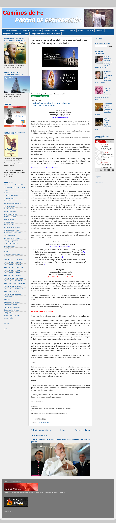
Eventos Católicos (10, 209)
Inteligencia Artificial (10, 214)
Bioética (6, 193)
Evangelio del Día (50, 30)
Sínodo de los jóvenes (11, 310)
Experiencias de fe (10, 211)
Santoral (6, 299)
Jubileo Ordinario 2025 (11, 230)
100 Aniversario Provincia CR (14, 185)
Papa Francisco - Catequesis (13, 259)
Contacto (99, 30)
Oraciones (7, 257)
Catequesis (25, 30)
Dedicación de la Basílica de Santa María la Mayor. (51, 103)
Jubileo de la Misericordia (12, 233)
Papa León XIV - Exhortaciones (14, 283)
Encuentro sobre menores (12, 203)
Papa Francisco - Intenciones (13, 267)
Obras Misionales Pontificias (13, 254)
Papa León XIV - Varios (12, 291)
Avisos (6, 190)
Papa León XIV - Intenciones (13, 289)
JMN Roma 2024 (9, 225)
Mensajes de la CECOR (12, 238)
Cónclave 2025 (9, 198)
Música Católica (9, 246)
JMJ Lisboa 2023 (9, 219)
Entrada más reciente (41, 430)
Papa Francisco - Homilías (13, 265)
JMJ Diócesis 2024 (10, 217)
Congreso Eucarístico (11, 195)
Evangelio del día (44, 422)
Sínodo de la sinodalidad (12, 307)
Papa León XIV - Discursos (13, 281)
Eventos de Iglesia (10, 30)
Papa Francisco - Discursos (13, 262)
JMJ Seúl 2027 (9, 222)
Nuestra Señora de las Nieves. (44, 105)
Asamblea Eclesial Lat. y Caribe (14, 187)
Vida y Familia (8, 313)
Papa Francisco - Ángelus (12, 275)
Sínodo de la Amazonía (12, 302)
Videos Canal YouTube (11, 315)
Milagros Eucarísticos (11, 243)
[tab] (100, 141)
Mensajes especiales (11, 241)
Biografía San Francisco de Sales (15, 34)
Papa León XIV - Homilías (12, 286)
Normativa (7, 249)
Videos (80, 30)
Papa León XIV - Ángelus (12, 294)
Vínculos (89, 30)
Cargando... (99, 177)
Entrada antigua (82, 430)
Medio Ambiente (9, 235)
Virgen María (8, 318)
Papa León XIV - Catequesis (13, 278)
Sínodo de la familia (10, 305)
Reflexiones (36, 30)
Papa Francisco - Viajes (12, 273)
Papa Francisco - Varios (12, 270)
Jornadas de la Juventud (12, 227)
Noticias (63, 30)
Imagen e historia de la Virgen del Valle (45, 34)
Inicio (62, 430)
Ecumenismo (8, 201)
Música (72, 30)
